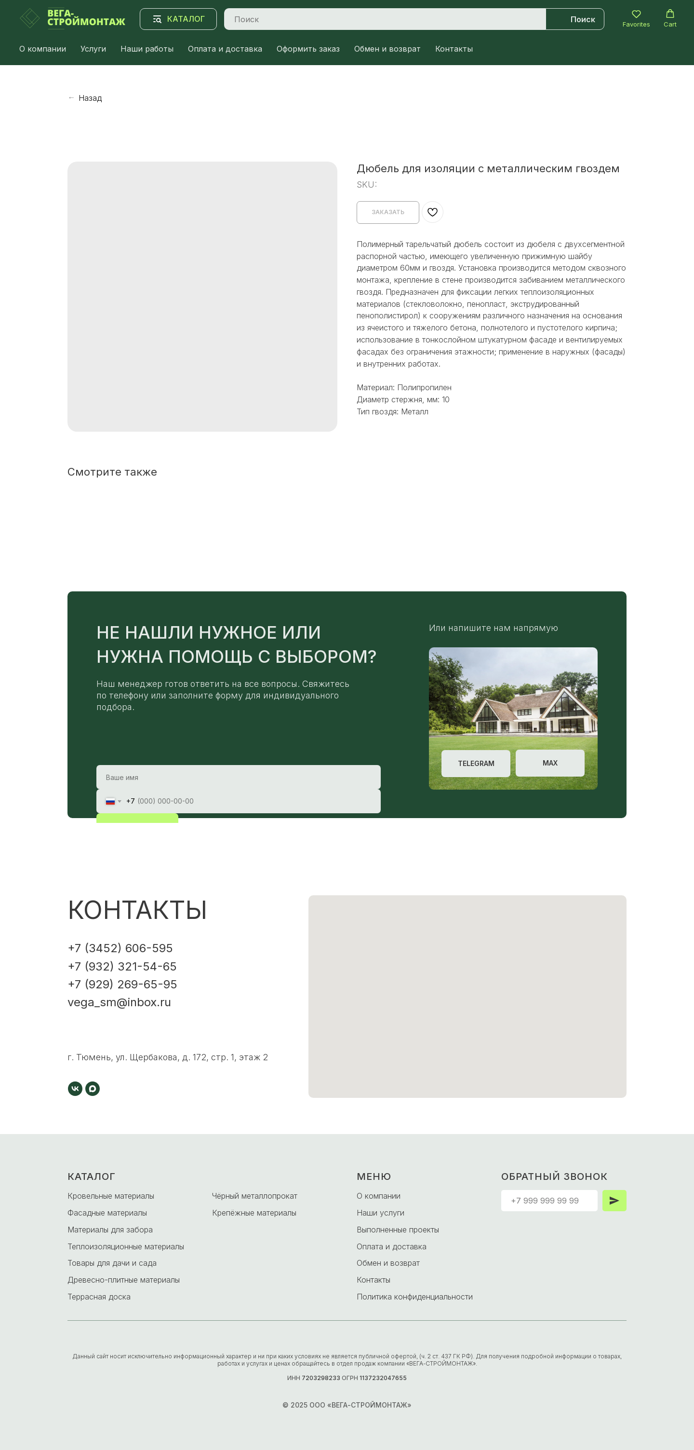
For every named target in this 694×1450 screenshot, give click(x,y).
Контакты (454, 49)
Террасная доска (99, 1296)
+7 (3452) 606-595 (120, 948)
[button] (636, 18)
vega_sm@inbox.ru (119, 1002)
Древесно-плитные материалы (123, 1280)
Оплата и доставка (225, 49)
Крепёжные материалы (254, 1212)
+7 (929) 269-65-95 (122, 984)
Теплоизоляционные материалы (125, 1246)
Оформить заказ (308, 49)
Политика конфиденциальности (415, 1296)
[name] (238, 777)
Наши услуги (380, 1212)
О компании (42, 49)
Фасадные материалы (107, 1212)
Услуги (93, 49)
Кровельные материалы (110, 1196)
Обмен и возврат (387, 49)
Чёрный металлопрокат (254, 1196)
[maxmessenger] (92, 1088)
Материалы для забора (110, 1229)
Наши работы (147, 49)
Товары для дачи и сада (112, 1263)
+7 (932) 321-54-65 (122, 966)
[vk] (75, 1088)
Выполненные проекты (398, 1229)
